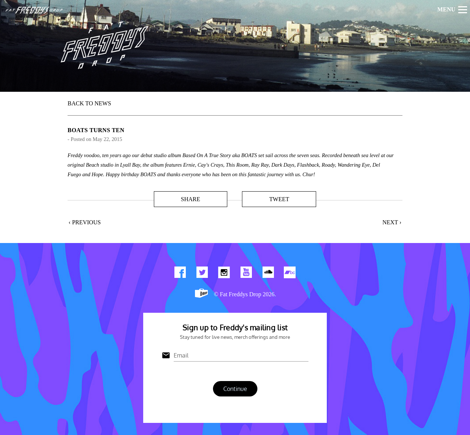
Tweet (279, 199)
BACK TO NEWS (89, 103)
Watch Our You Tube (246, 274)
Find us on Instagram (224, 274)
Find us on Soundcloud (268, 274)
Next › (391, 222)
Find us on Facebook (180, 274)
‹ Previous (85, 222)
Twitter (202, 274)
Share (190, 199)
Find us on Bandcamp (290, 274)
